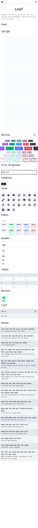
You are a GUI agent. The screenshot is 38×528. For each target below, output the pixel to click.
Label (3, 224)
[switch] (4, 297)
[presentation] (19, 172)
